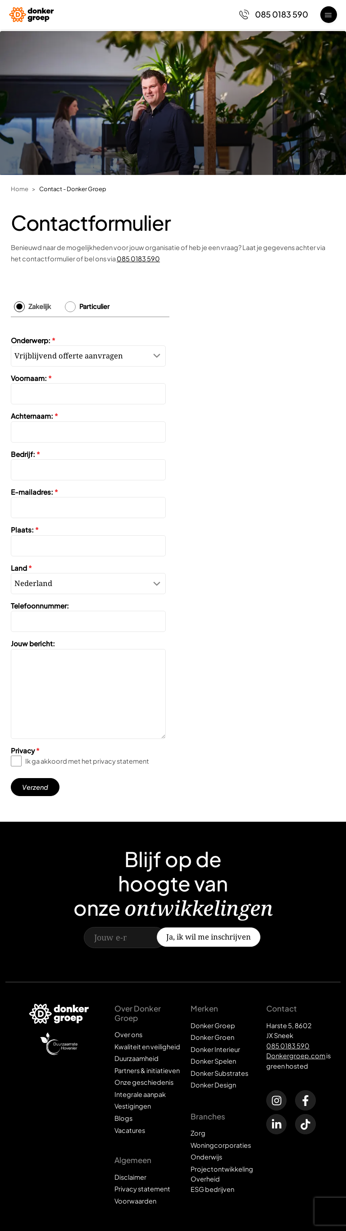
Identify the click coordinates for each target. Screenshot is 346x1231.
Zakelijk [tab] (39, 307)
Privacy (25, 750)
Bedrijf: (25, 454)
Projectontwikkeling (222, 1169)
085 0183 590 (138, 259)
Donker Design (213, 1085)
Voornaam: (31, 378)
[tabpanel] (90, 563)
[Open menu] (328, 14)
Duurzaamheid (136, 1058)
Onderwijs (206, 1157)
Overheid (205, 1179)
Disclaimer (130, 1177)
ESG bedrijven (212, 1189)
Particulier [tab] (94, 307)
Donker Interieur (215, 1049)
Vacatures (129, 1130)
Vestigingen (132, 1106)
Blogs (123, 1118)
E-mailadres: (34, 491)
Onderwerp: (33, 340)
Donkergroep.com (295, 1056)
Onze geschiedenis (143, 1082)
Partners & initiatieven (147, 1070)
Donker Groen (212, 1037)
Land (21, 567)
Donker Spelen (213, 1061)
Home (19, 188)
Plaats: (25, 530)
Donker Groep (213, 1025)
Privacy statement (142, 1189)
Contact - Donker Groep (72, 188)
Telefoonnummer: (40, 605)
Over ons (128, 1034)
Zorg (198, 1133)
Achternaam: (34, 416)
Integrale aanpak (140, 1094)
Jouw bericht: (33, 643)
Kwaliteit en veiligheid (147, 1047)
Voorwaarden (135, 1201)
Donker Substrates (219, 1073)
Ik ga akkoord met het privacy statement (87, 761)
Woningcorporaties (221, 1145)
